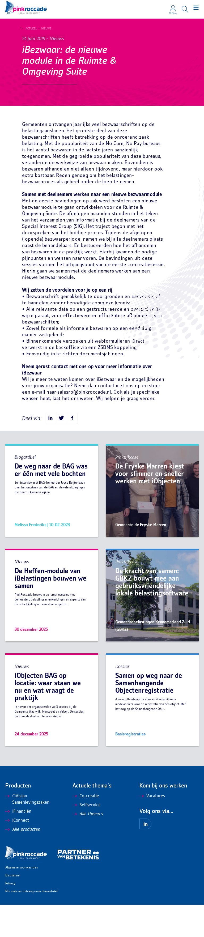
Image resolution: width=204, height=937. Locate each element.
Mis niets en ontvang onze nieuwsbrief (31, 923)
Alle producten (22, 862)
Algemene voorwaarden (21, 899)
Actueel (29, 28)
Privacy (10, 915)
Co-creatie (86, 828)
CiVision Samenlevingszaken (27, 831)
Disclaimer (12, 907)
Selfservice (87, 837)
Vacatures (152, 828)
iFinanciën (18, 844)
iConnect (17, 853)
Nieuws (45, 28)
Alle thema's (88, 846)
